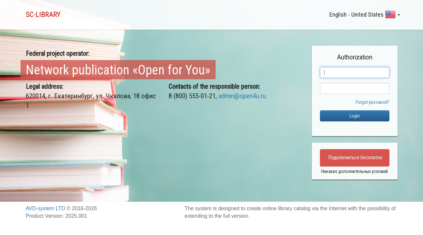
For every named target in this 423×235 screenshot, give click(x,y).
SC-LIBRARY (43, 14)
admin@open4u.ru (242, 96)
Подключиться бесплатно (355, 157)
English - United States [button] (364, 14)
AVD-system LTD (45, 208)
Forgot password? (372, 102)
